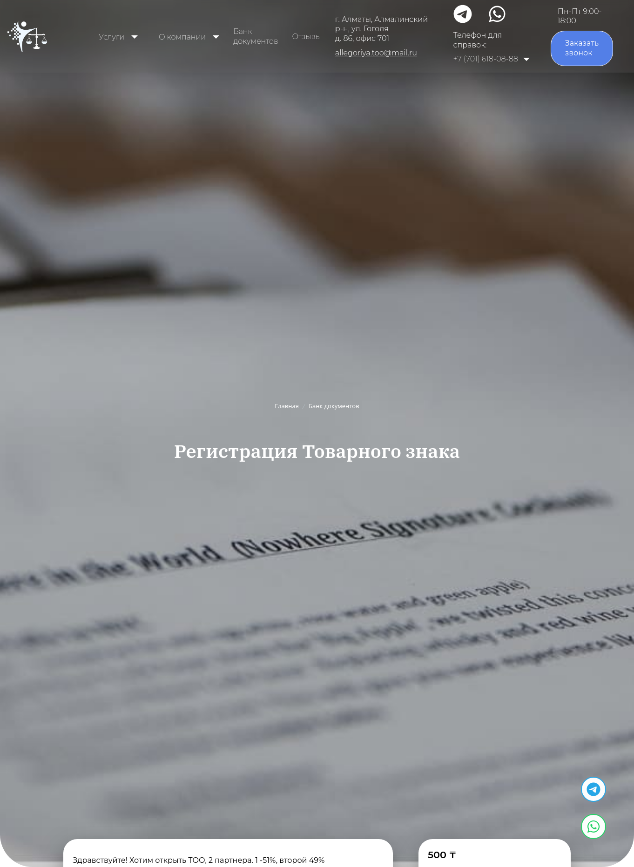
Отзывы (306, 36)
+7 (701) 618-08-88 (485, 58)
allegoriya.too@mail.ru (376, 52)
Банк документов (255, 36)
